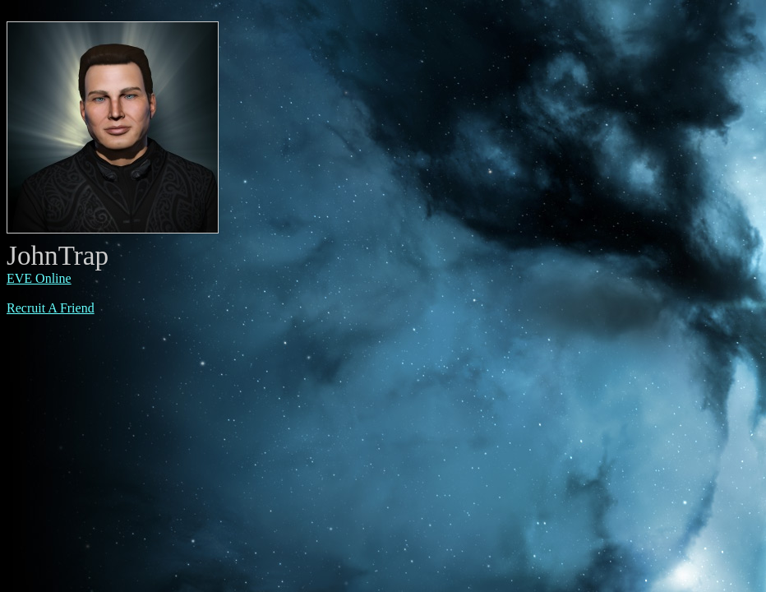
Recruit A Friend (51, 308)
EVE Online (39, 278)
